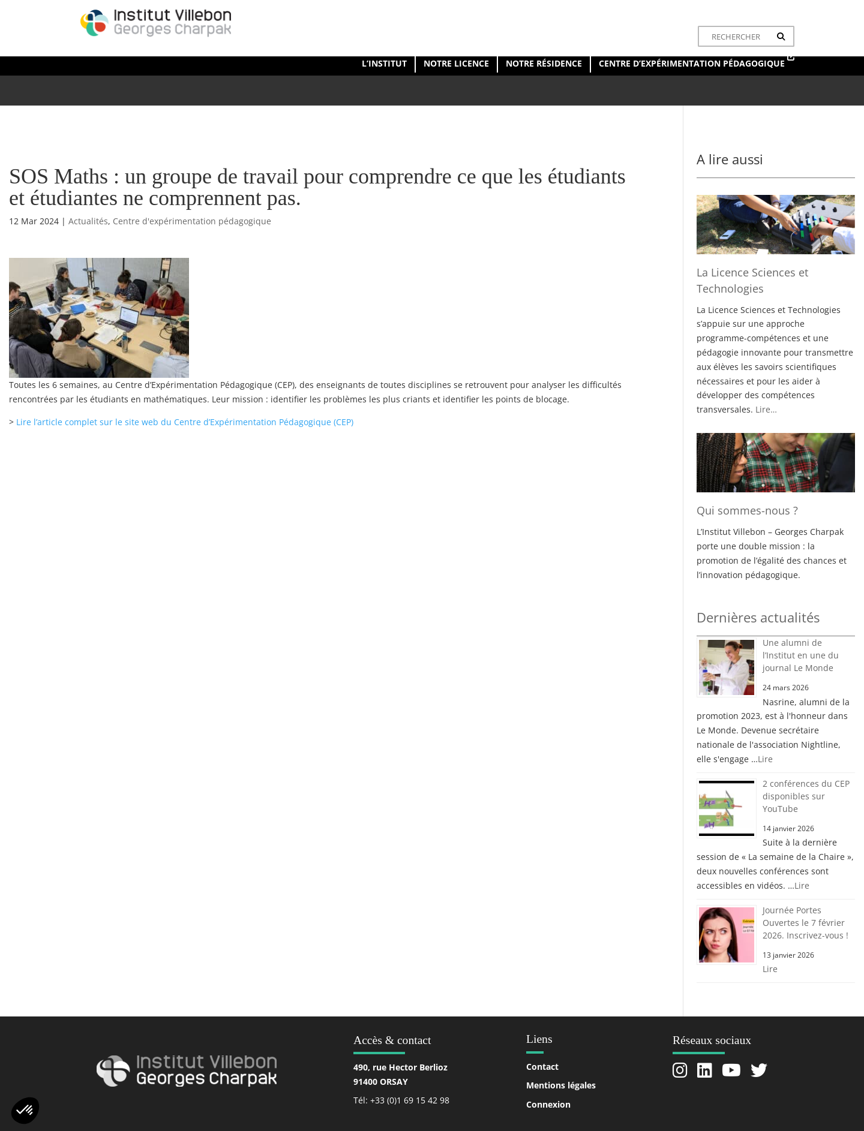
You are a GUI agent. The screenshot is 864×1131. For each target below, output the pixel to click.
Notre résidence (544, 63)
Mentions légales (561, 1085)
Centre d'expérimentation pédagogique (192, 221)
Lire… (766, 409)
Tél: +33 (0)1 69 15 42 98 (401, 1100)
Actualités (88, 221)
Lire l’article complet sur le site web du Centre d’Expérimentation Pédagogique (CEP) (184, 422)
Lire (765, 759)
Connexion (548, 1104)
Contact (542, 1066)
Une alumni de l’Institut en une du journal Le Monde (801, 655)
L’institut (384, 63)
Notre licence (456, 63)
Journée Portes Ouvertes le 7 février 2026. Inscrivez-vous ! (805, 922)
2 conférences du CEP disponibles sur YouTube (806, 796)
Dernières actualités (758, 617)
